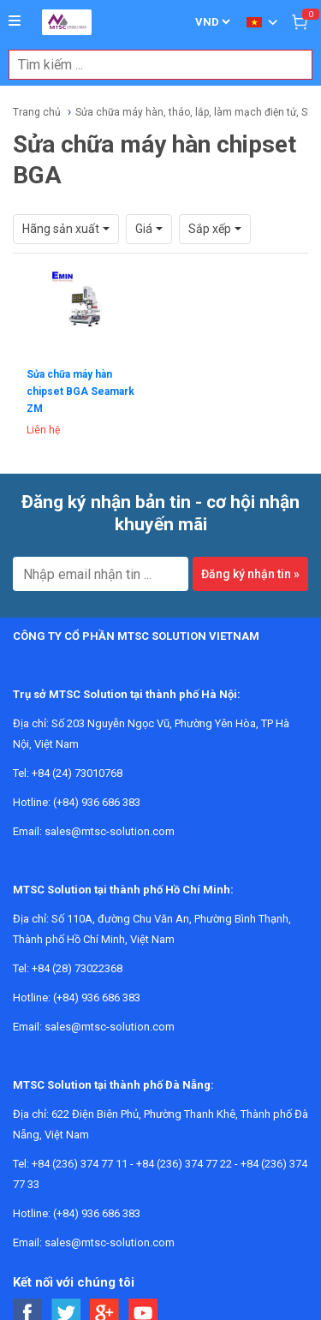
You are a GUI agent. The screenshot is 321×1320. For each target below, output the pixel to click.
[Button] (15, 21)
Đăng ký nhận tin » (250, 574)
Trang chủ (37, 112)
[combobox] (151, 65)
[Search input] (151, 65)
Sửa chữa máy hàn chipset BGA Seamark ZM (80, 391)
